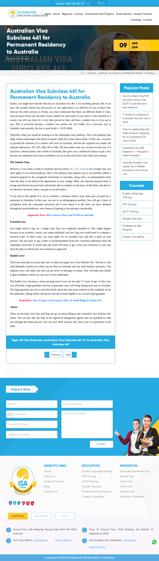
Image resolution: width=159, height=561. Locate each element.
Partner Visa (127, 476)
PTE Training (129, 204)
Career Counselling (133, 236)
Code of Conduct (54, 481)
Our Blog (92, 73)
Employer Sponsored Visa (134, 471)
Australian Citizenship (132, 496)
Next (71, 354)
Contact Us (50, 491)
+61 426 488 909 (40, 540)
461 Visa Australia (79, 169)
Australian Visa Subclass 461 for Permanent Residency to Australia (126, 73)
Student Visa (127, 491)
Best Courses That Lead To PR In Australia (70, 215)
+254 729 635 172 (74, 3)
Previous (53, 354)
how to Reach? (63, 540)
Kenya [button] (98, 3)
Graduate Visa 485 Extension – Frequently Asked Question (135, 151)
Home (82, 73)
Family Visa (126, 486)
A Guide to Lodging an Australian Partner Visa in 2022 (136, 118)
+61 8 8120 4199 (129, 540)
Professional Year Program (97, 491)
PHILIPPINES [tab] (41, 516)
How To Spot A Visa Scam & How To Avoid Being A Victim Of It (67, 300)
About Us (49, 476)
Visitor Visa (126, 481)
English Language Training (97, 471)
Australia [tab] (17, 516)
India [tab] (65, 516)
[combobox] (10, 414)
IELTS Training (130, 211)
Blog (46, 486)
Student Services (132, 218)
